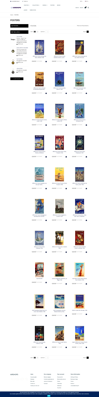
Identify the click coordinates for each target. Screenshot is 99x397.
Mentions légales (47, 377)
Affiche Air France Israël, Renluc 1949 (59, 342)
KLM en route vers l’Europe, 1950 (79, 310)
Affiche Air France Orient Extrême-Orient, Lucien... (59, 57)
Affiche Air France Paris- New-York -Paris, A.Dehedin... (79, 215)
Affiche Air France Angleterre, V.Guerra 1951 (59, 215)
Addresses (59, 385)
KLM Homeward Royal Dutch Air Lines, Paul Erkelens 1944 (39, 311)
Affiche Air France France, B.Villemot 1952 (80, 120)
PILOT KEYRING (19, 59)
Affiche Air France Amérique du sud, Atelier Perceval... (79, 57)
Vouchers (59, 387)
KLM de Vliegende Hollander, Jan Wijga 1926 (59, 279)
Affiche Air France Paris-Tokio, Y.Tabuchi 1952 (59, 152)
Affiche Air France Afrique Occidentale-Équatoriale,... (39, 88)
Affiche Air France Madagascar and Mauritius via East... (39, 215)
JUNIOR (25, 10)
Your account (60, 374)
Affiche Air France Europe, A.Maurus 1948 (39, 342)
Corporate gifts (33, 377)
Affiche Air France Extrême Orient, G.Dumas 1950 (80, 247)
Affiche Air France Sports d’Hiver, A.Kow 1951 (59, 120)
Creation (26, 5)
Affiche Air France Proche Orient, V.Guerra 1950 (59, 184)
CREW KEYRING (19, 68)
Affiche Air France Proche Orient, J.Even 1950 (39, 120)
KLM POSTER (39, 278)
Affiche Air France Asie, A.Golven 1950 (59, 247)
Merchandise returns (61, 379)
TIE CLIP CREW (19, 36)
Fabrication (33, 10)
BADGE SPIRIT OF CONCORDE (22, 47)
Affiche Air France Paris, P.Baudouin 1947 (79, 152)
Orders (58, 381)
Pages (84, 31)
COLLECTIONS (35, 5)
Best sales (32, 381)
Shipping (32, 379)
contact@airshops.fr (15, 1)
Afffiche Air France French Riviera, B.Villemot (39, 152)
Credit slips (59, 383)
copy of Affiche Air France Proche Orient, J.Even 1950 (79, 342)
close (49, 395)
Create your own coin (34, 385)
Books (58, 5)
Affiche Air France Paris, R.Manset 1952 (39, 247)
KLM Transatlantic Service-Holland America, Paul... (59, 311)
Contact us (25, 1)
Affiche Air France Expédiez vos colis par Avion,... (39, 184)
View (31, 31)
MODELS (45, 5)
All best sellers (17, 78)
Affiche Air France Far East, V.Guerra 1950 (80, 88)
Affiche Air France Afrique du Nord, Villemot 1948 (39, 57)
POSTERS (52, 5)
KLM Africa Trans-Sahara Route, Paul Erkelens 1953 (79, 279)
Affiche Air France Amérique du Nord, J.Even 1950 (79, 184)
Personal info (60, 377)
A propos (46, 383)
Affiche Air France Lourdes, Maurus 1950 (59, 88)
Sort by (43, 31)
